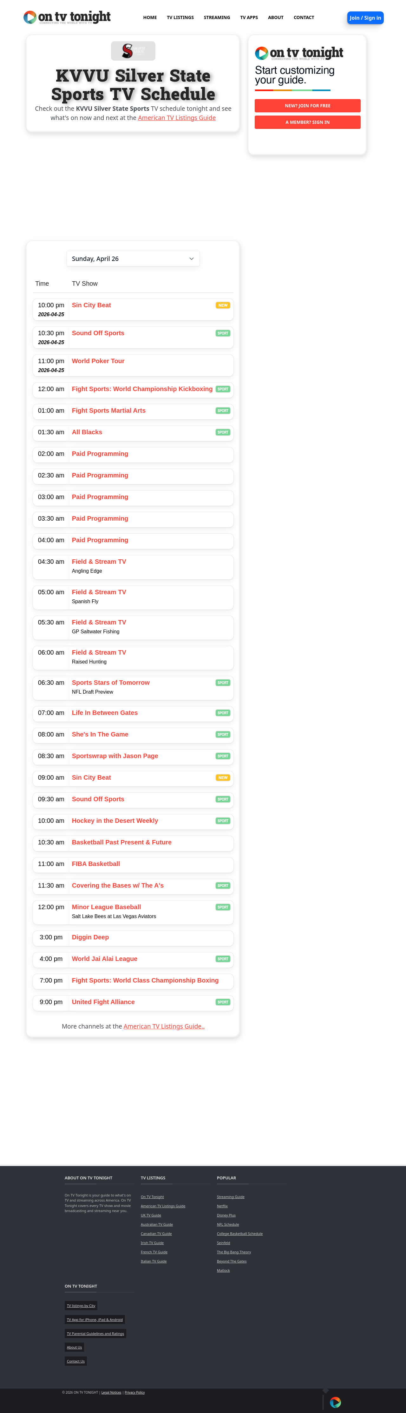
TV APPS (249, 17)
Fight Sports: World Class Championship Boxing (145, 980)
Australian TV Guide (157, 1224)
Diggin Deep (90, 937)
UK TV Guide (151, 1215)
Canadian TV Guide (156, 1233)
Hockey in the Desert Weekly (115, 820)
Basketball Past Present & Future (122, 842)
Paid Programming (100, 453)
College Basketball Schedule (240, 1233)
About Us (74, 1347)
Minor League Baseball (106, 906)
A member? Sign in (307, 122)
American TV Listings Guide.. (164, 1026)
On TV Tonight (152, 1196)
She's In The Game (100, 734)
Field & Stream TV (99, 561)
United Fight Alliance (103, 1001)
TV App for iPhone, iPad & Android (95, 1319)
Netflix (222, 1205)
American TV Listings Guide (177, 117)
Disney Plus (226, 1215)
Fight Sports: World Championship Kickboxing (142, 388)
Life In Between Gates (105, 712)
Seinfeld (223, 1242)
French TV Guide (154, 1252)
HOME (150, 17)
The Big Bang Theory (234, 1252)
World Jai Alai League (105, 958)
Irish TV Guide (152, 1242)
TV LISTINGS (180, 17)
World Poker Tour (98, 360)
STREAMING (217, 17)
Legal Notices (111, 1392)
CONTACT (304, 17)
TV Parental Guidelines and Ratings (95, 1333)
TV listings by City (81, 1305)
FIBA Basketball (96, 863)
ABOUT (276, 17)
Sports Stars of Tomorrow (111, 682)
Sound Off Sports (98, 333)
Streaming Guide (231, 1196)
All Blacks (87, 432)
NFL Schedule (228, 1224)
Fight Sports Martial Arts (109, 410)
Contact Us (76, 1361)
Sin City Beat (91, 305)
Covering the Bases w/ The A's (118, 885)
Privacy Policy (135, 1392)
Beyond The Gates (231, 1261)
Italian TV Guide (154, 1261)
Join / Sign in (365, 17)
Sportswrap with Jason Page (115, 755)
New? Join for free (308, 106)
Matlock (223, 1270)
